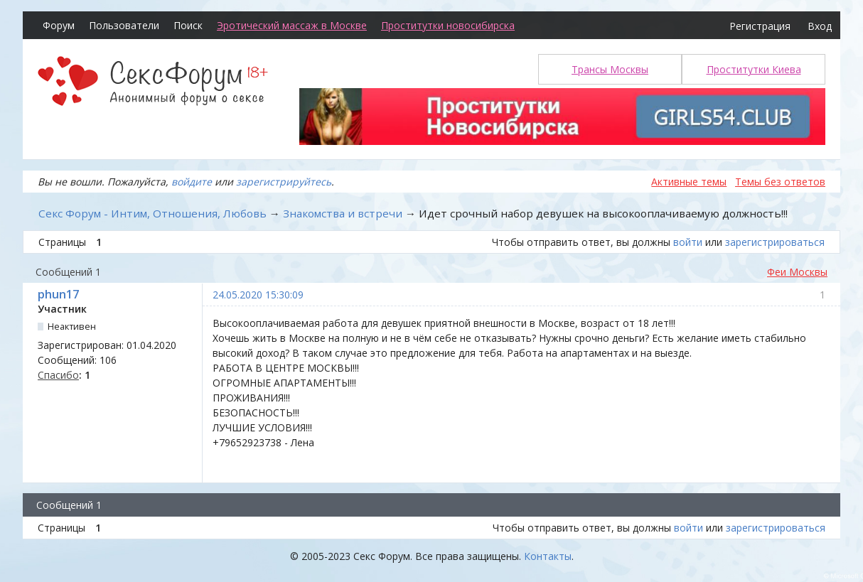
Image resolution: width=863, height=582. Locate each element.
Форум (59, 25)
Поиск (188, 25)
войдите (191, 181)
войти (687, 242)
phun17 (58, 294)
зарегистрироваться (775, 242)
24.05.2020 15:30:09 (258, 294)
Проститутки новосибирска (448, 25)
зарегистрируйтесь (283, 181)
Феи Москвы (797, 272)
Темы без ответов (780, 181)
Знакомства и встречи (342, 213)
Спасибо (58, 375)
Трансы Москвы (610, 69)
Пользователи (124, 25)
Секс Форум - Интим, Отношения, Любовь (152, 213)
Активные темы (689, 181)
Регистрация (759, 26)
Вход (820, 26)
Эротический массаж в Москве (292, 25)
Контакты (548, 556)
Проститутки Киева (754, 69)
